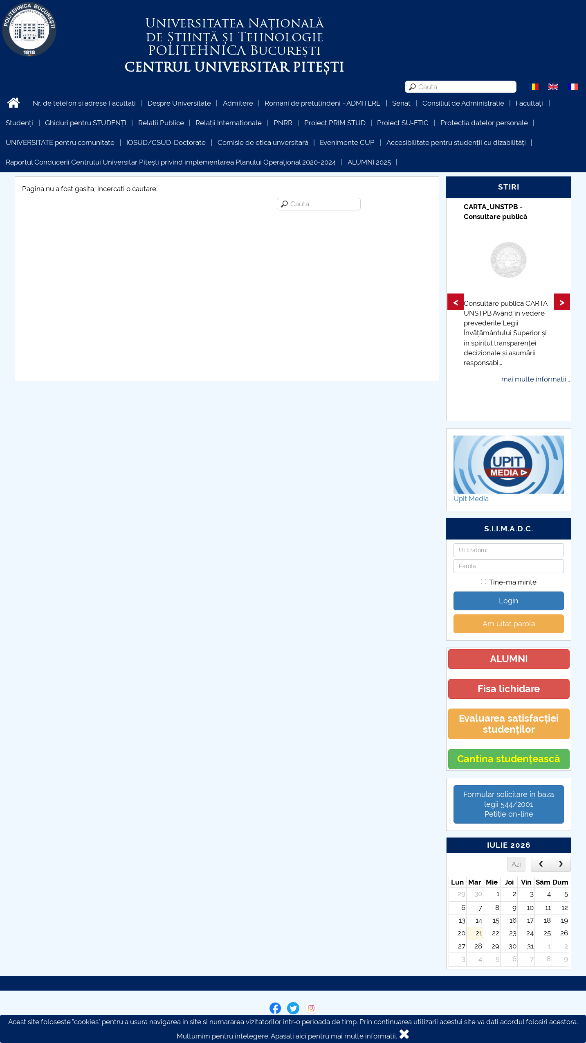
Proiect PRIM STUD (335, 123)
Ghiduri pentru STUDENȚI (85, 123)
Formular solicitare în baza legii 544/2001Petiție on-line (508, 804)
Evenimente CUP (347, 142)
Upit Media (471, 498)
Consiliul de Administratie (463, 103)
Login (509, 600)
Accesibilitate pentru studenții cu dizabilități (456, 142)
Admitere (238, 103)
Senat (401, 103)
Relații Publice (161, 123)
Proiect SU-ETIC (403, 123)
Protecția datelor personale (484, 123)
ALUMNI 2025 (369, 162)
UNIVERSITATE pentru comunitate (60, 142)
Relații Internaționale (228, 123)
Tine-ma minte (509, 582)
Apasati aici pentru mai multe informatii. (334, 1036)
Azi (516, 864)
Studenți (19, 123)
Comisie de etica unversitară (263, 142)
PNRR (283, 123)
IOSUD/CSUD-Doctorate (166, 142)
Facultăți (529, 103)
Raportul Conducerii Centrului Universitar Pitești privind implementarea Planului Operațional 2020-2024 (171, 162)
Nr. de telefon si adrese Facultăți (84, 103)
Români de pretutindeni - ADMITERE (322, 103)
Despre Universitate (179, 103)
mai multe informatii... (535, 379)
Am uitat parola (509, 623)
